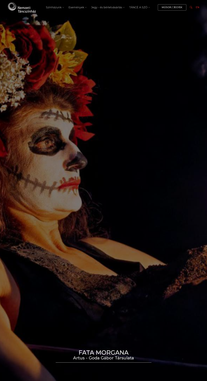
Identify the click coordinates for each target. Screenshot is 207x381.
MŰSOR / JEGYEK (172, 7)
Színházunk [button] (55, 7)
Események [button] (78, 7)
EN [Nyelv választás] (197, 7)
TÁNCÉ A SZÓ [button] (139, 7)
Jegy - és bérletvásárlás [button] (108, 7)
